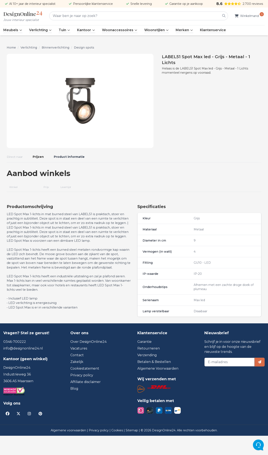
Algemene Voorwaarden (157, 388)
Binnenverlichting (55, 47)
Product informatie (69, 157)
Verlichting (40, 30)
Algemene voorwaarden (69, 449)
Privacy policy (81, 394)
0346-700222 (14, 361)
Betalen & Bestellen (154, 381)
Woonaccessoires (120, 30)
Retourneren (148, 368)
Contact (77, 374)
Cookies (117, 449)
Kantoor (86, 30)
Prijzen (38, 157)
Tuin (64, 30)
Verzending (147, 374)
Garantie (144, 361)
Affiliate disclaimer (85, 401)
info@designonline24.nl (23, 368)
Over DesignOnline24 (88, 361)
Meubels (12, 30)
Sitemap (132, 449)
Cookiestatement (84, 388)
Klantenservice (213, 30)
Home (11, 47)
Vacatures (78, 368)
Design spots (84, 47)
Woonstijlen (156, 30)
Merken (184, 30)
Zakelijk (76, 381)
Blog (74, 408)
